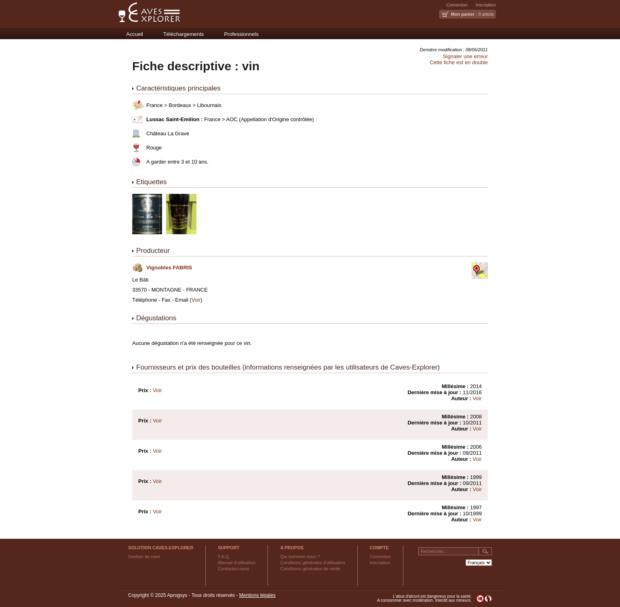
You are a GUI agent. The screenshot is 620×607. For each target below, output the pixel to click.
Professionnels (241, 34)
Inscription (486, 4)
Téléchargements (183, 34)
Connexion (457, 4)
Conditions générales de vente (310, 568)
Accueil (134, 34)
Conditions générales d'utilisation (312, 562)
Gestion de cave (144, 556)
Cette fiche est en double (459, 62)
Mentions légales (257, 595)
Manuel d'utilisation (236, 562)
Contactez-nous (233, 568)
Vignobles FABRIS (169, 268)
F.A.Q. (224, 556)
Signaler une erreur (465, 56)
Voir (196, 300)
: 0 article (472, 14)
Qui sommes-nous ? (300, 556)
